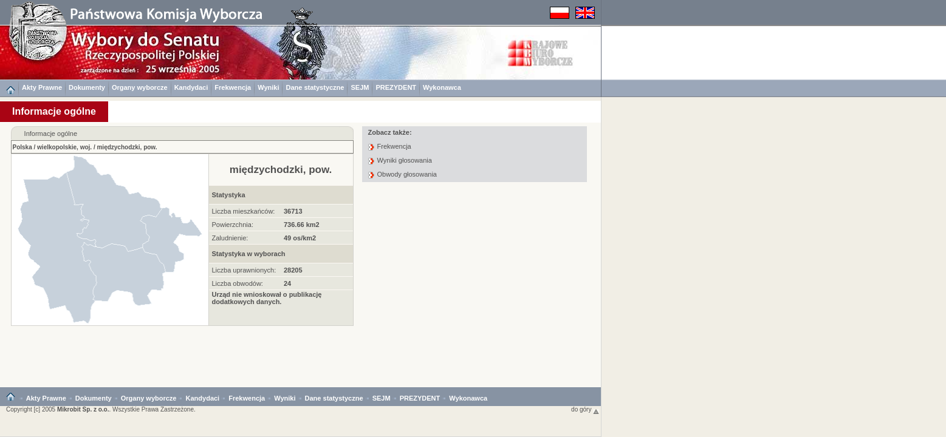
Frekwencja (232, 87)
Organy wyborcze (140, 87)
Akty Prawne (42, 87)
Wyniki (268, 87)
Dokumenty (87, 87)
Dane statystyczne (315, 87)
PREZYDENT (395, 87)
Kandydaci (191, 87)
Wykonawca (442, 87)
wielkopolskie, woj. (64, 147)
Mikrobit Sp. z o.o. (83, 409)
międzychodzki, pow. (127, 147)
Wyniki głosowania (404, 160)
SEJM (360, 87)
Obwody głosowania (407, 174)
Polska (22, 147)
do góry (585, 409)
